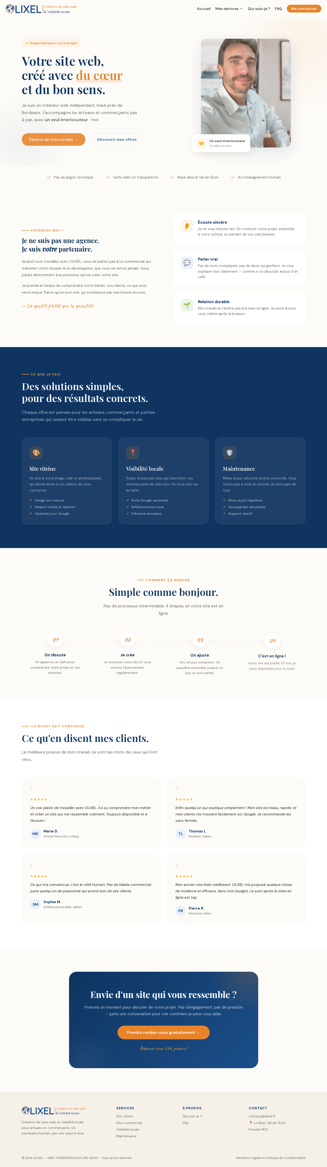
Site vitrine (124, 1116)
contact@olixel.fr (262, 1116)
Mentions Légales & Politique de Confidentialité (270, 1158)
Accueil (204, 8)
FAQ (278, 8)
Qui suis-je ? (259, 8)
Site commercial (129, 1123)
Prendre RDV (258, 1129)
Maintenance (126, 1136)
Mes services (229, 8)
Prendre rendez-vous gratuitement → (163, 1035)
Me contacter (304, 8)
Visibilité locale (127, 1129)
